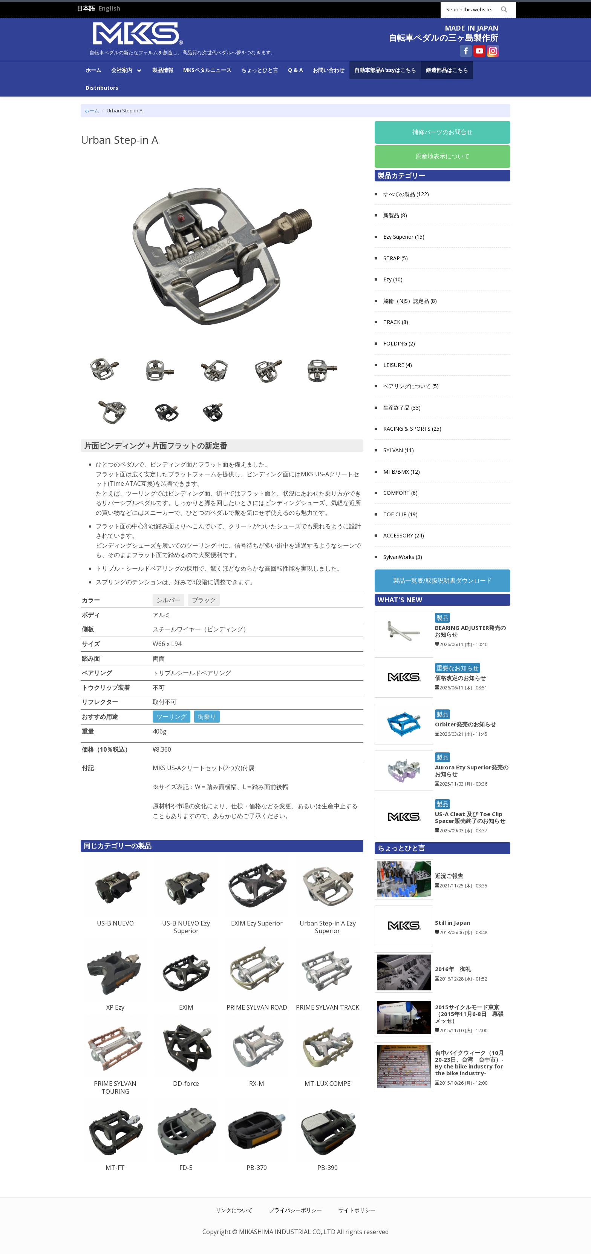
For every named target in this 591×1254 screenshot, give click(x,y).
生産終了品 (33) (402, 407)
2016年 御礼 (453, 969)
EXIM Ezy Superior (257, 923)
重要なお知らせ (457, 668)
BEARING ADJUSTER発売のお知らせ (470, 631)
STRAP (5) (395, 258)
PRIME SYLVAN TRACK (327, 1007)
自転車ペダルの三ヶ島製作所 (443, 37)
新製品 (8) (395, 215)
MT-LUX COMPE (328, 1083)
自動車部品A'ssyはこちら (385, 70)
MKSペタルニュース (207, 70)
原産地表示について (442, 156)
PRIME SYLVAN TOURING (115, 1087)
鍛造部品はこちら (447, 70)
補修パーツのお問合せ (442, 132)
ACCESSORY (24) (403, 535)
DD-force (186, 1083)
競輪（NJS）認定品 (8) (410, 300)
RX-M (256, 1083)
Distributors (102, 87)
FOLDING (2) (399, 343)
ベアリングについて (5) (411, 386)
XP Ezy (115, 1007)
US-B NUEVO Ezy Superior (186, 927)
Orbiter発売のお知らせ (465, 724)
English (109, 8)
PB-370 (257, 1167)
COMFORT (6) (400, 492)
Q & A (295, 70)
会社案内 (125, 69)
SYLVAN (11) (398, 450)
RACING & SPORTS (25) (412, 428)
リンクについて (234, 1210)
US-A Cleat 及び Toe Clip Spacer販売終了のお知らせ (470, 817)
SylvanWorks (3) (402, 556)
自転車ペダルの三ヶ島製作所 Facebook (466, 51)
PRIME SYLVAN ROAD (257, 1007)
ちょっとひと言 (259, 70)
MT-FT (115, 1167)
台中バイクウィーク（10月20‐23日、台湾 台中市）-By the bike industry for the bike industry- (469, 1063)
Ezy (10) (393, 279)
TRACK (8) (395, 321)
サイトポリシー (356, 1210)
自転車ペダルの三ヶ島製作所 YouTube (479, 51)
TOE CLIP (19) (400, 514)
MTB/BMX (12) (401, 471)
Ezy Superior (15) (403, 236)
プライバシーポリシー (295, 1210)
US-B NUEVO (115, 923)
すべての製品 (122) (406, 194)
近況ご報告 (449, 875)
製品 (442, 618)
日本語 (86, 8)
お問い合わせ (328, 70)
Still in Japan (452, 922)
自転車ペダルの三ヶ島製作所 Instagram (493, 51)
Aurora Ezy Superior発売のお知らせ (471, 770)
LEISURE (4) (397, 364)
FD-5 (186, 1167)
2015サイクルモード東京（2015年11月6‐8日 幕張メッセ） (469, 1013)
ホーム (93, 70)
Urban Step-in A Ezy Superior (328, 927)
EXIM (186, 1007)
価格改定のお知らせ (460, 677)
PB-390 (327, 1167)
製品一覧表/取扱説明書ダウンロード (442, 580)
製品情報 (162, 70)
